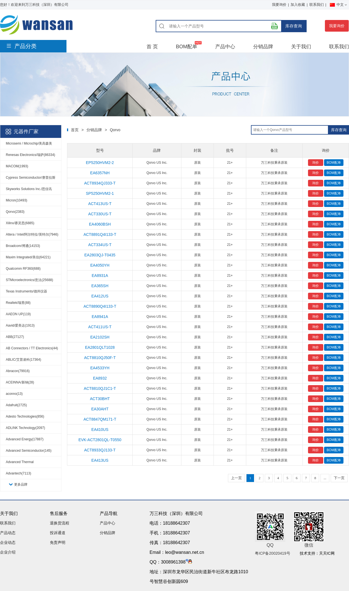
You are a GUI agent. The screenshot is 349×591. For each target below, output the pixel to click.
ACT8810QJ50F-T (100, 357)
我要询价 (279, 4)
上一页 (236, 478)
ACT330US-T (100, 214)
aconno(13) (14, 394)
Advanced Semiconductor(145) (29, 451)
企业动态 (8, 542)
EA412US (99, 296)
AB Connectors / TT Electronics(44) (32, 348)
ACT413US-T (100, 203)
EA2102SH (99, 337)
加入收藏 (298, 4)
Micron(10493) (16, 200)
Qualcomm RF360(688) (23, 269)
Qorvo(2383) (15, 212)
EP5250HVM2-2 (100, 162)
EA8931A (100, 275)
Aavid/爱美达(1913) (20, 325)
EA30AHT (99, 409)
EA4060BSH (100, 224)
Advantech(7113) (18, 473)
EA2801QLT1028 (100, 347)
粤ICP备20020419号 (272, 553)
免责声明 (57, 542)
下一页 (339, 478)
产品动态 (8, 533)
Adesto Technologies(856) (25, 416)
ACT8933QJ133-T (100, 450)
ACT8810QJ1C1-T (100, 388)
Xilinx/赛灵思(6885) (20, 223)
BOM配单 (186, 46)
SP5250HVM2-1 (100, 193)
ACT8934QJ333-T (100, 183)
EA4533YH (99, 368)
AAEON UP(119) (18, 314)
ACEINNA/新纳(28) (20, 382)
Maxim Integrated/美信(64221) (28, 257)
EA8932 (100, 378)
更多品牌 (20, 484)
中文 (338, 4)
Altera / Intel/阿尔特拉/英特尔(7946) (32, 234)
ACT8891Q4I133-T (99, 234)
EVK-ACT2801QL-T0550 (99, 440)
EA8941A (100, 316)
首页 (75, 130)
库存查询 (293, 26)
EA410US (99, 429)
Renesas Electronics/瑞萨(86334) (30, 155)
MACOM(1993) (17, 166)
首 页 (152, 46)
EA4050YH (99, 265)
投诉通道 (57, 533)
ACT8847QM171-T (99, 419)
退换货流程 (59, 523)
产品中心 (225, 46)
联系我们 (316, 4)
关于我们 (301, 46)
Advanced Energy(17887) (24, 439)
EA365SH (99, 286)
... (325, 478)
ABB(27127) (15, 337)
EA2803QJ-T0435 (100, 255)
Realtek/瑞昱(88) (18, 303)
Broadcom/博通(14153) (23, 246)
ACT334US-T (100, 245)
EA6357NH (100, 173)
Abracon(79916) (18, 371)
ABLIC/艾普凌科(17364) (23, 360)
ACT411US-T (100, 327)
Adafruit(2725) (16, 405)
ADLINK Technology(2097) (25, 428)
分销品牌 (263, 46)
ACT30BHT (100, 398)
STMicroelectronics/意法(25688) (29, 280)
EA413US (99, 460)
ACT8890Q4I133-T (99, 306)
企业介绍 (8, 552)
